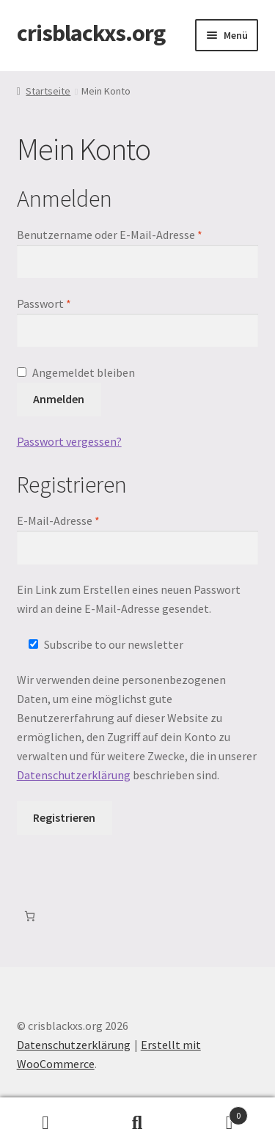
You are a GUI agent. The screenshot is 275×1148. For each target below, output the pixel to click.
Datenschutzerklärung (74, 775)
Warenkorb (215, 1112)
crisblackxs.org (91, 33)
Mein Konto (46, 1123)
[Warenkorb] (30, 916)
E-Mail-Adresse (88, 520)
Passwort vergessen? (69, 441)
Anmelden (58, 398)
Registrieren (64, 817)
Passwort (74, 303)
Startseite (48, 90)
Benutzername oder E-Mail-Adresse (138, 234)
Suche (137, 1123)
